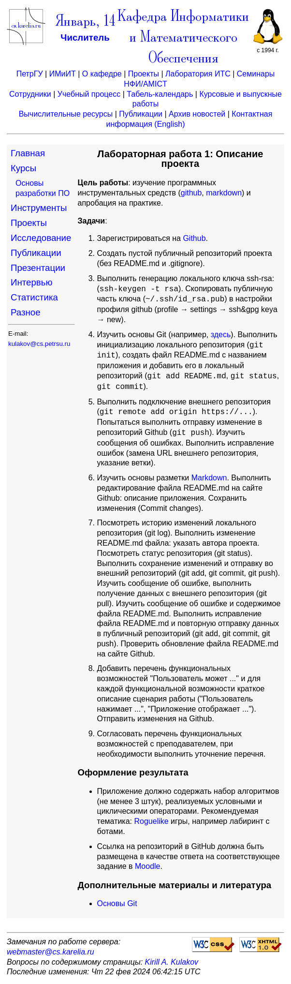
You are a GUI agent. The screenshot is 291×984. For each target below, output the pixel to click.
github (191, 193)
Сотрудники (30, 94)
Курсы (23, 168)
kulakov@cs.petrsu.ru (39, 343)
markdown (224, 193)
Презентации (38, 268)
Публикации (140, 114)
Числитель (84, 37)
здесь (221, 334)
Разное (26, 312)
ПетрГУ (29, 74)
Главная (28, 153)
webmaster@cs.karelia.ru (50, 952)
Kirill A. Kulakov (172, 962)
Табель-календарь (160, 94)
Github (194, 238)
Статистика (34, 297)
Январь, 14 (85, 22)
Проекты (143, 74)
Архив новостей (197, 114)
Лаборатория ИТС (198, 74)
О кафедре (102, 74)
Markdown (209, 478)
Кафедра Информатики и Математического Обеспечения (183, 38)
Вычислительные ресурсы (66, 114)
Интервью (31, 282)
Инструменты (39, 208)
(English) (169, 124)
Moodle (147, 866)
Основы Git (117, 903)
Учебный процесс (89, 94)
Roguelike (151, 821)
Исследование (41, 238)
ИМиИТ (62, 74)
